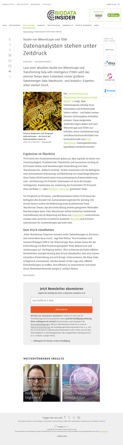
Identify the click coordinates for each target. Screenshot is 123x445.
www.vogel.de (103, 431)
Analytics (41, 25)
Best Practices (54, 25)
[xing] (9, 49)
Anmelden (111, 4)
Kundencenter (85, 421)
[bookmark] (52, 62)
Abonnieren (61, 309)
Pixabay (46, 142)
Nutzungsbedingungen (40, 324)
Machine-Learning (58, 189)
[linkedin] (9, 55)
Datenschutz (48, 421)
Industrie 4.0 (68, 25)
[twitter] (9, 44)
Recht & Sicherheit (84, 25)
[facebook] (9, 39)
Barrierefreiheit (58, 421)
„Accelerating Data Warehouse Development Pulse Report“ (80, 97)
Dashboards (78, 215)
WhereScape (110, 50)
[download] (9, 71)
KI (40, 189)
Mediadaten (76, 421)
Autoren (102, 421)
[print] (9, 65)
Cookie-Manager (38, 421)
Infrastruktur (14, 25)
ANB (65, 421)
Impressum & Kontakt (25, 421)
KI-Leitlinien (95, 421)
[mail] (9, 60)
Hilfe (69, 421)
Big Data (75, 219)
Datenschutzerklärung (40, 327)
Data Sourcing (29, 25)
